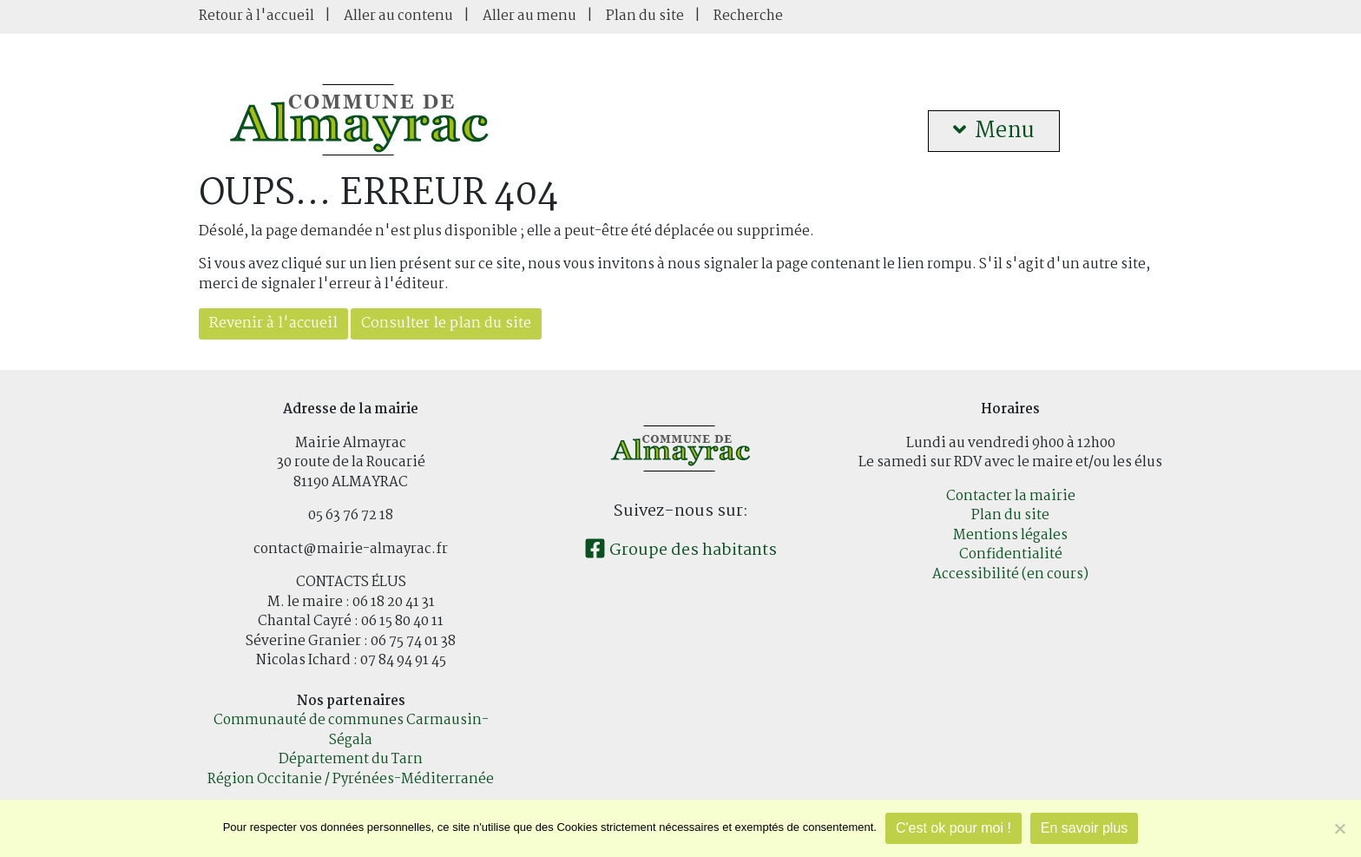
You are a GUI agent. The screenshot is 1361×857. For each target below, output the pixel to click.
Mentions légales (1010, 535)
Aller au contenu (398, 16)
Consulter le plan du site (446, 323)
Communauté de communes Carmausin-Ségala (351, 730)
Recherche (748, 16)
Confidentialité (1010, 554)
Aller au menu (529, 16)
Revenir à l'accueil (273, 323)
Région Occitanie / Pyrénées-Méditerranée (350, 779)
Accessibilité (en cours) (1010, 574)
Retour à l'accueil (256, 16)
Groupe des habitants (680, 550)
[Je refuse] (1339, 828)
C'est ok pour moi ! (953, 828)
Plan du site (645, 16)
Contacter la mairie (1010, 496)
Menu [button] (994, 131)
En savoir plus (1084, 828)
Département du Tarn (351, 759)
